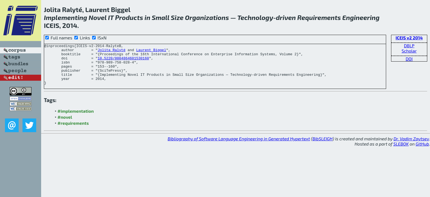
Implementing (65, 17)
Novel (98, 17)
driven (286, 17)
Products (129, 17)
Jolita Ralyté (111, 51)
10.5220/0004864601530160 (123, 61)
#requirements (73, 131)
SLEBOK (401, 152)
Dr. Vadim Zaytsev (411, 146)
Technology (255, 17)
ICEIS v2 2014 (409, 37)
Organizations (207, 17)
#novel (65, 125)
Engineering (361, 17)
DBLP (409, 45)
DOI (409, 58)
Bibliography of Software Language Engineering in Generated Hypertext (239, 146)
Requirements (319, 17)
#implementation (76, 119)
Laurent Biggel (151, 51)
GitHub (422, 152)
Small (160, 17)
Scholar (409, 50)
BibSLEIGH (322, 146)
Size (177, 17)
